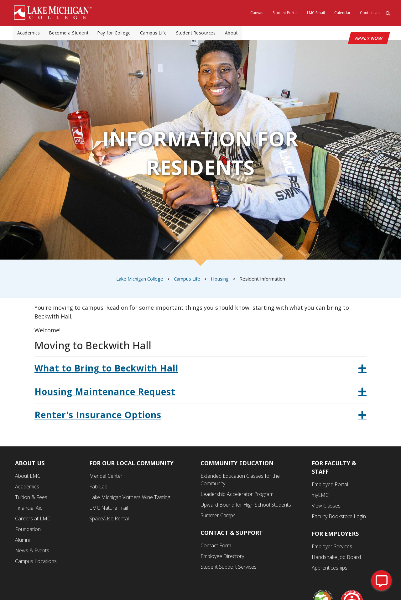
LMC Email (316, 12)
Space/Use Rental (109, 520)
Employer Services (332, 548)
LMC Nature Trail (108, 509)
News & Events (32, 552)
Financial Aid (29, 509)
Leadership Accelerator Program (236, 495)
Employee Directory (222, 557)
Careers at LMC (32, 520)
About (239, 34)
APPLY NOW (368, 40)
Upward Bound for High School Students (245, 506)
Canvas (256, 12)
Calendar (342, 12)
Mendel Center (105, 477)
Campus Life (158, 34)
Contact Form (215, 547)
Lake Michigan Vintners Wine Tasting (129, 498)
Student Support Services (228, 568)
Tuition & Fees (31, 498)
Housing (220, 280)
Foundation (28, 530)
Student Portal (285, 12)
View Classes (326, 507)
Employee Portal (330, 485)
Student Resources (202, 34)
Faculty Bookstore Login (339, 517)
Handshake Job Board (336, 558)
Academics (29, 34)
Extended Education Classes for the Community (240, 481)
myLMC (320, 496)
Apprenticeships (329, 569)
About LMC (27, 477)
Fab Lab (98, 488)
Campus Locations (36, 562)
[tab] (200, 370)
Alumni (22, 541)
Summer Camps (218, 516)
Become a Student (71, 34)
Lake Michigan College (139, 280)
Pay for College (118, 34)
